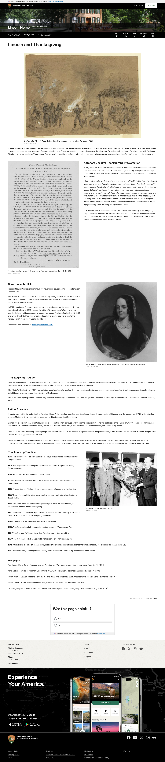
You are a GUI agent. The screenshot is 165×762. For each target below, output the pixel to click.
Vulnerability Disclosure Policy (96, 758)
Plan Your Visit (14, 35)
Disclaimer (88, 754)
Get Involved (46, 35)
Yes (59, 618)
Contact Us (13, 664)
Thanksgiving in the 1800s (42, 325)
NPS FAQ (50, 758)
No (59, 625)
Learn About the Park (31, 35)
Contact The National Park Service (60, 754)
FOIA (10, 758)
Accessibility (13, 751)
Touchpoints (101, 634)
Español (88, 656)
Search (138, 6)
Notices (49, 751)
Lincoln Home (19, 27)
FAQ (86, 648)
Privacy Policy (14, 754)
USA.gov (126, 751)
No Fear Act (89, 751)
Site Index (88, 652)
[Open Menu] (151, 5)
